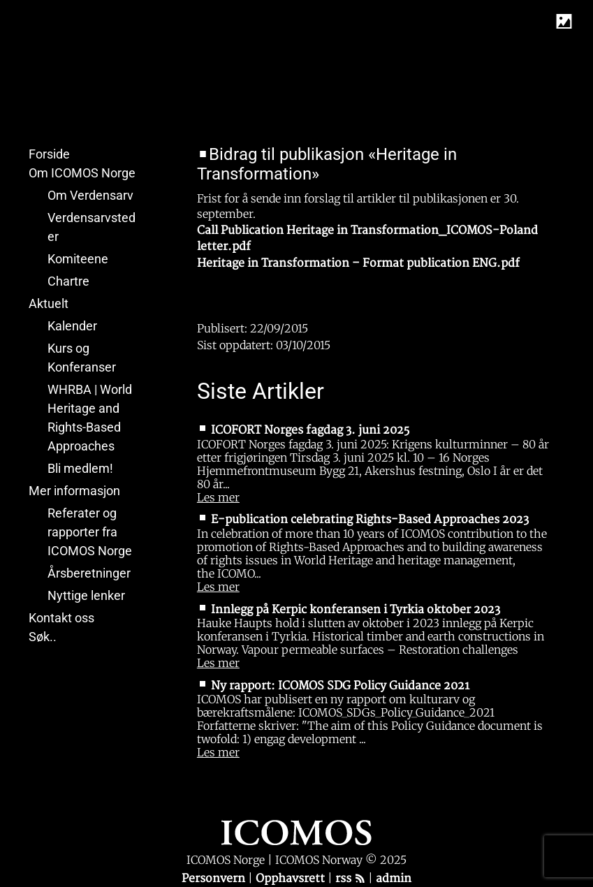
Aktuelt (48, 303)
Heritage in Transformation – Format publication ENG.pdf (358, 263)
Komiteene (77, 258)
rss (350, 879)
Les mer (218, 497)
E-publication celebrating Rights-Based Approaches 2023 (370, 520)
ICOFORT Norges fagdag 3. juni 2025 (310, 430)
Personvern (215, 879)
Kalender (72, 325)
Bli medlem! (80, 468)
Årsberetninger (89, 573)
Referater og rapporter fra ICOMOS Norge (89, 532)
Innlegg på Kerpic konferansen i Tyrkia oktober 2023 (355, 610)
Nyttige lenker (86, 595)
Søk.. (43, 636)
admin (393, 879)
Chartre (68, 281)
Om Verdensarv (90, 195)
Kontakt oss (61, 617)
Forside (49, 154)
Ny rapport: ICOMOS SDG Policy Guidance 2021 (340, 686)
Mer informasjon (74, 490)
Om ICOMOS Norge (82, 173)
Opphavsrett (292, 879)
